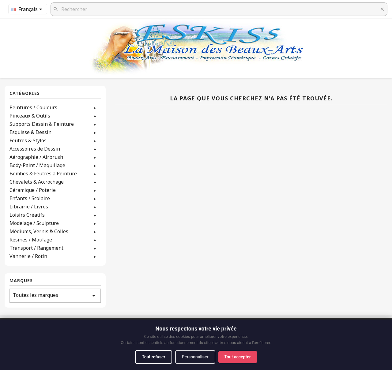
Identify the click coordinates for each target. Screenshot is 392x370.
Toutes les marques (55, 295)
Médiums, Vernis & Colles (38, 231)
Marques (21, 280)
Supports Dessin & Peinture (41, 124)
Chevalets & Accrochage (36, 181)
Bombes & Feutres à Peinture (43, 173)
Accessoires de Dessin (34, 148)
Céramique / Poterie (32, 190)
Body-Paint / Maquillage (37, 165)
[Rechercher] (219, 9)
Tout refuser (153, 356)
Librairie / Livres (28, 206)
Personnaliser (195, 356)
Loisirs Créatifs (27, 214)
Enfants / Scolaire (29, 198)
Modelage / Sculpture (34, 223)
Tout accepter (237, 356)
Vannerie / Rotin (28, 256)
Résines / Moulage (30, 239)
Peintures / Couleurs (33, 107)
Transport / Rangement (36, 248)
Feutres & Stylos (28, 140)
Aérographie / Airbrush (36, 157)
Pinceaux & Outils (29, 115)
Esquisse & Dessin (30, 132)
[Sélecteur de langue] (27, 9)
